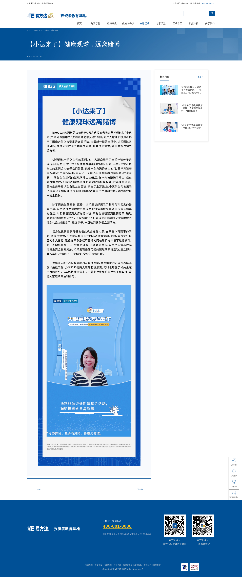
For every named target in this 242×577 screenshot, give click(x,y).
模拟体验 (138, 565)
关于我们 (147, 565)
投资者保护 (127, 565)
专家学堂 (108, 565)
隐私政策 (157, 565)
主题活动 (36, 30)
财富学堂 (89, 565)
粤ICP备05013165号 (136, 569)
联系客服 (195, 3)
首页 (28, 30)
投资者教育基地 (73, 16)
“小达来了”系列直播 (50, 30)
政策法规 (98, 565)
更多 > (200, 77)
